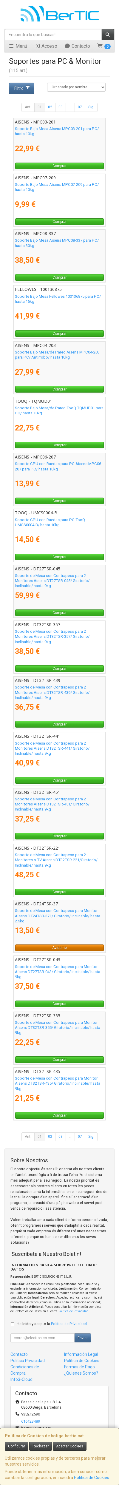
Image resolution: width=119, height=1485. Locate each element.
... (70, 107)
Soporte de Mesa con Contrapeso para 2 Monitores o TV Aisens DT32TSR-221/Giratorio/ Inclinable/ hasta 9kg (56, 860)
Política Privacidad (27, 1360)
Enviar (83, 1338)
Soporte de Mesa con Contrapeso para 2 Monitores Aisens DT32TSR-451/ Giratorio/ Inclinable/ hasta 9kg (52, 804)
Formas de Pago (79, 1366)
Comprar (59, 166)
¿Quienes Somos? (81, 1373)
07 (80, 107)
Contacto (77, 46)
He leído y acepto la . (52, 1324)
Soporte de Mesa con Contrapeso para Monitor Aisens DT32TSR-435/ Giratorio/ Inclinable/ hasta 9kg (57, 1083)
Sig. (91, 107)
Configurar (16, 1446)
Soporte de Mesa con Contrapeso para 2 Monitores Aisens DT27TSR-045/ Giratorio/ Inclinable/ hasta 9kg (52, 580)
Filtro (22, 88)
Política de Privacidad (73, 1311)
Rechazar (41, 1446)
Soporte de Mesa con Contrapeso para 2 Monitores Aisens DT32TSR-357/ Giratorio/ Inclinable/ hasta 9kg (52, 636)
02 (50, 107)
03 (60, 107)
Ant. (28, 107)
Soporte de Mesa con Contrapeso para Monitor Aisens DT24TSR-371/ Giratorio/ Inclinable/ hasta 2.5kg (57, 915)
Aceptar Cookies (69, 1446)
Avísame (59, 948)
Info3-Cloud (21, 1379)
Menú (17, 46)
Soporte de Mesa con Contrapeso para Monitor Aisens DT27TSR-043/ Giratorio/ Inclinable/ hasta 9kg (57, 971)
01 (40, 107)
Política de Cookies (91, 1477)
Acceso (45, 46)
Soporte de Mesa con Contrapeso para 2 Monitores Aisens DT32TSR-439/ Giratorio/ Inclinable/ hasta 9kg (52, 692)
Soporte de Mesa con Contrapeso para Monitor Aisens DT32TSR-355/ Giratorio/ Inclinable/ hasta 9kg (57, 1027)
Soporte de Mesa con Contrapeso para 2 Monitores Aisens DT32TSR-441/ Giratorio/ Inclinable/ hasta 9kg (52, 748)
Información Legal (81, 1354)
